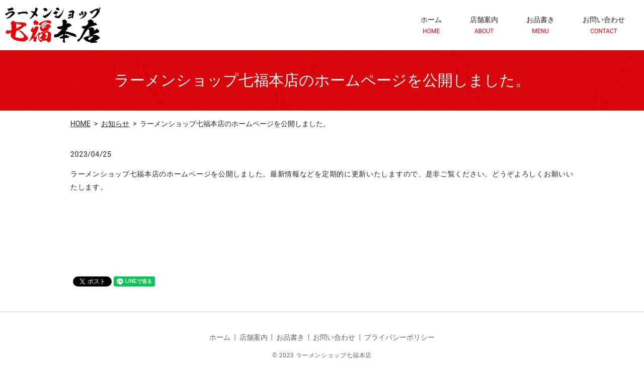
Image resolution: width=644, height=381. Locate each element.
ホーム (431, 25)
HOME (80, 124)
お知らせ (115, 124)
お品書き (540, 25)
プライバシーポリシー (399, 337)
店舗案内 (484, 25)
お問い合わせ (604, 25)
